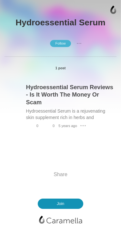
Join (60, 203)
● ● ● (79, 43)
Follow (60, 43)
